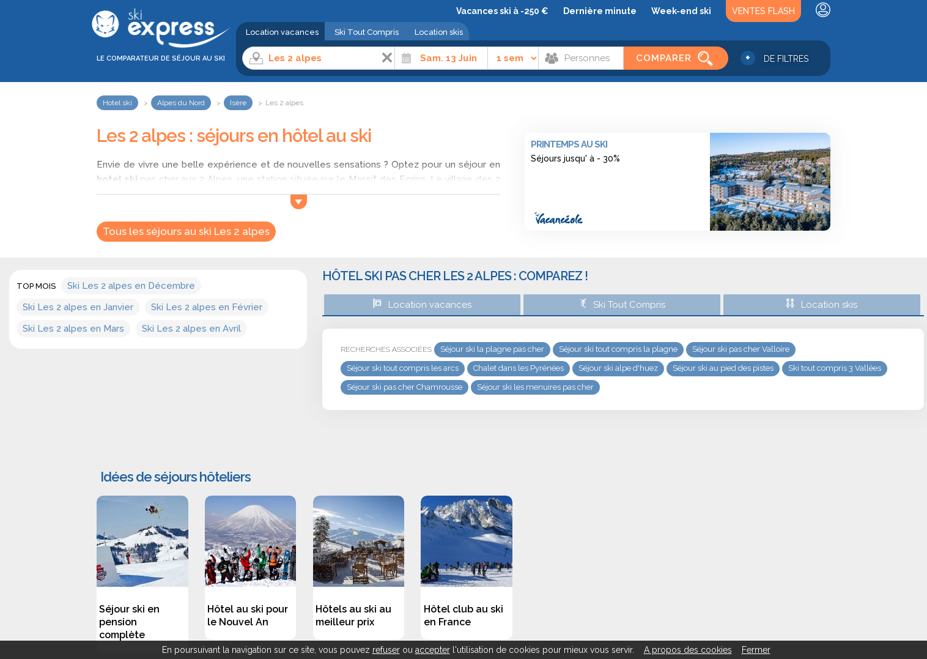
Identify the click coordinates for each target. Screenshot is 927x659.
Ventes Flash (763, 11)
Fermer (756, 650)
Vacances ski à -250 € (502, 11)
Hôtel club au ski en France (463, 615)
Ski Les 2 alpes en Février (206, 307)
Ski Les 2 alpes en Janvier (78, 307)
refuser (386, 650)
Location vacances (282, 32)
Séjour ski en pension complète (129, 622)
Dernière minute (600, 11)
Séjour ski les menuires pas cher (535, 387)
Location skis (439, 32)
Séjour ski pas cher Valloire (740, 349)
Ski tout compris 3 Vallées (834, 368)
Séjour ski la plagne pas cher (492, 349)
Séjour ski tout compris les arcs (403, 368)
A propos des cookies (688, 650)
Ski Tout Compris (366, 32)
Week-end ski (681, 11)
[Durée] (513, 58)
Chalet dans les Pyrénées (518, 368)
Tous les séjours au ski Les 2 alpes (186, 231)
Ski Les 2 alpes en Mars (73, 328)
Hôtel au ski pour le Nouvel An (247, 615)
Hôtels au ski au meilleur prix (353, 615)
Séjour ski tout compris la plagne (618, 349)
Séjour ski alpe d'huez (618, 368)
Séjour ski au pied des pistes (723, 368)
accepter (432, 650)
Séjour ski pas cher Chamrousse (404, 387)
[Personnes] (581, 58)
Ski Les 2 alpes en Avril (191, 328)
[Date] (441, 58)
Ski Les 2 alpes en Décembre (131, 285)
